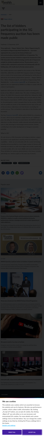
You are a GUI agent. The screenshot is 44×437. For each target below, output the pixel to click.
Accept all (32, 432)
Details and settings (8, 425)
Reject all (12, 432)
